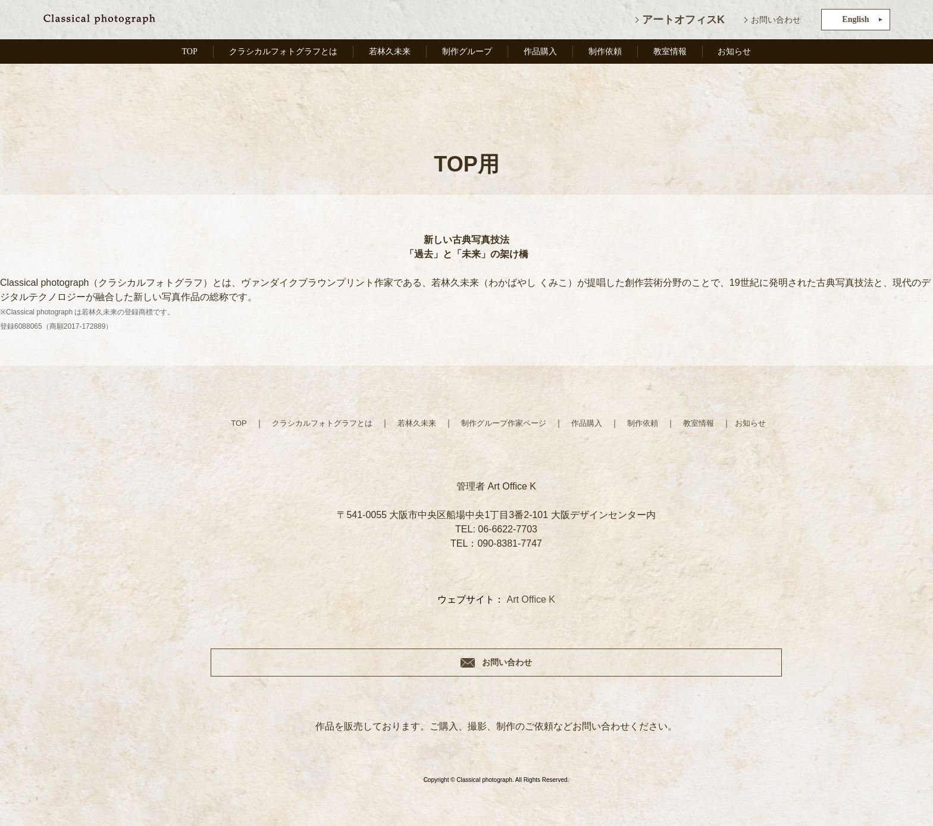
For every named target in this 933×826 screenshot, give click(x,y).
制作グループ (472, 55)
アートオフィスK (683, 20)
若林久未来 (394, 55)
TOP (187, 55)
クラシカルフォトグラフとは (284, 55)
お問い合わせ (776, 19)
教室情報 (672, 55)
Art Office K (530, 599)
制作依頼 (609, 55)
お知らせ (735, 55)
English (855, 19)
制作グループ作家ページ (504, 423)
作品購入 (545, 55)
